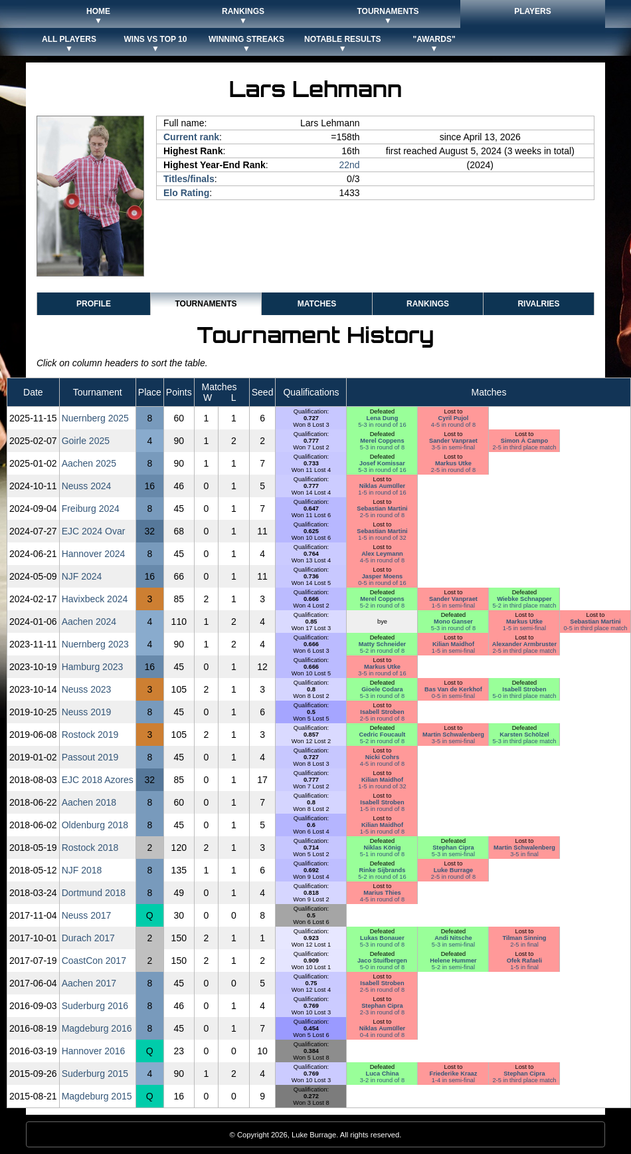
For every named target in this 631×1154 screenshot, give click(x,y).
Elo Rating (186, 192)
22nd (349, 165)
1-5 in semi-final (453, 605)
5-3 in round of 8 (382, 447)
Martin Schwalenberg (453, 734)
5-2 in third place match (524, 605)
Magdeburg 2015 (97, 1096)
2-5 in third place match (524, 447)
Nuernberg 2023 (95, 644)
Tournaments (205, 303)
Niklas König (382, 847)
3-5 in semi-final (453, 447)
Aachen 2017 (89, 983)
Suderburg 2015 (95, 1073)
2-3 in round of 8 (382, 1012)
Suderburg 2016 (95, 1005)
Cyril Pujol (453, 418)
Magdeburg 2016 (97, 1028)
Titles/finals (189, 178)
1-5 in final (524, 967)
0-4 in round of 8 (382, 1035)
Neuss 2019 (87, 712)
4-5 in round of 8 (453, 424)
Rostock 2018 (90, 847)
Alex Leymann (382, 553)
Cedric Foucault (382, 734)
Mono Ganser (453, 621)
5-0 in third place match (524, 696)
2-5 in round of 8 (453, 470)
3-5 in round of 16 (382, 673)
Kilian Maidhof (453, 644)
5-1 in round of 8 (382, 854)
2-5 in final (524, 944)
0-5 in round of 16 (382, 583)
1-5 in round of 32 (382, 537)
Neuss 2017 (87, 915)
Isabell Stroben (524, 689)
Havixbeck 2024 (95, 599)
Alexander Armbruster (524, 644)
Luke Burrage (454, 870)
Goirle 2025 (86, 440)
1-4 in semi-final (453, 1080)
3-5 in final (524, 854)
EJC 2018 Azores (98, 779)
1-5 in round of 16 (382, 492)
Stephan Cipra (453, 847)
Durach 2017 (88, 938)
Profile (93, 303)
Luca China (382, 1073)
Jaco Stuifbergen (382, 960)
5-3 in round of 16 (382, 424)
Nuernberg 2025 (95, 418)
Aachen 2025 (89, 463)
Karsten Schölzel (524, 734)
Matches (317, 303)
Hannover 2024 (94, 553)
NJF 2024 (82, 576)
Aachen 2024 (89, 621)
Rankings (427, 303)
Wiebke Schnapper (524, 599)
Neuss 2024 (87, 486)
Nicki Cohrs (382, 757)
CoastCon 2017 (94, 960)
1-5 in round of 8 (382, 809)
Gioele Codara (382, 689)
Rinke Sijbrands (382, 870)
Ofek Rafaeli (524, 960)
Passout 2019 (90, 757)
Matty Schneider (382, 644)
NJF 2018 (82, 870)
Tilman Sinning (524, 938)
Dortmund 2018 (94, 892)
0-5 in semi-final (453, 696)
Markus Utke (453, 463)
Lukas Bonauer (382, 938)
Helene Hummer (453, 960)
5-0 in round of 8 (382, 967)
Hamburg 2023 (93, 666)
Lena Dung (383, 418)
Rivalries (538, 303)
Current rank (191, 137)
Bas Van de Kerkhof (453, 689)
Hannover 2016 (94, 1051)
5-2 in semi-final (453, 967)
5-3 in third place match (524, 741)
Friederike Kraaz (454, 1073)
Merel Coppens (382, 440)
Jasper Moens (382, 576)
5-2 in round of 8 (382, 605)
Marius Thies (382, 892)
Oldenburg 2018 (95, 825)
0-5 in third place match (595, 628)
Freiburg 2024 (91, 508)
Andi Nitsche (453, 938)
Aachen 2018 (89, 802)
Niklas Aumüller (382, 486)
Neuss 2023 (87, 689)
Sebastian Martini (382, 508)
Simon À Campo (524, 440)
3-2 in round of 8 (382, 1080)
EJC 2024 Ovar (94, 531)
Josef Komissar (382, 463)
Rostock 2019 (90, 734)
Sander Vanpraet (453, 440)
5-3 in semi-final (453, 854)
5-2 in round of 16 (382, 876)
